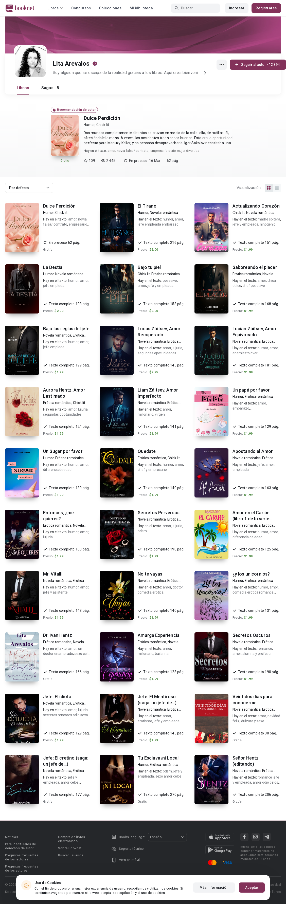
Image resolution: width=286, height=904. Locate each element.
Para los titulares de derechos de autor (20, 846)
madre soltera (269, 219)
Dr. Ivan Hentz (57, 635)
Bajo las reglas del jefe (66, 328)
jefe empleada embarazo (158, 224)
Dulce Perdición (102, 118)
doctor (178, 587)
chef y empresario (152, 470)
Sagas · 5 (50, 87)
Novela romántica (164, 213)
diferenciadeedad (57, 470)
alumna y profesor (257, 654)
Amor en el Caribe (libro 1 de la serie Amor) (251, 518)
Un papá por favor (251, 390)
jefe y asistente (55, 592)
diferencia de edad (247, 537)
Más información (214, 887)
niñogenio (268, 224)
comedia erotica (151, 592)
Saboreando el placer (255, 267)
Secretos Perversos (159, 512)
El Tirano (147, 206)
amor (111, 151)
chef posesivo (254, 286)
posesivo (170, 281)
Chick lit (102, 125)
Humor (89, 125)
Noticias (11, 837)
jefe (261, 465)
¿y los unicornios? (251, 574)
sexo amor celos (168, 776)
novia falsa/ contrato (133, 151)
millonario (145, 414)
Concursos (81, 8)
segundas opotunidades (157, 353)
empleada (241, 470)
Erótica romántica (165, 274)
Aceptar (251, 887)
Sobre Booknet (69, 848)
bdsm (142, 531)
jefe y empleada (245, 224)
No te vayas (150, 574)
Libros (23, 87)
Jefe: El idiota (57, 696)
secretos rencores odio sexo (65, 715)
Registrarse (266, 8)
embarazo (241, 408)
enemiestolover (245, 353)
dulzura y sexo (252, 721)
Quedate (147, 451)
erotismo (145, 721)
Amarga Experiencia (159, 635)
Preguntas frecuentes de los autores (21, 868)
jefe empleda (53, 286)
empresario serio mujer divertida (175, 151)
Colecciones (110, 8)
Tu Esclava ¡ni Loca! (158, 758)
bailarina (162, 654)
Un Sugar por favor (63, 451)
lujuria (177, 348)
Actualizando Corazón (256, 206)
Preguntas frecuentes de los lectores (21, 857)
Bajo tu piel (149, 267)
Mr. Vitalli (52, 574)
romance (265, 649)
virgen (160, 414)
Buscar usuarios (70, 855)
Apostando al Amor (253, 451)
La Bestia (52, 267)
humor (168, 219)
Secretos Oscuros (252, 635)
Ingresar (236, 8)
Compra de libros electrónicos (71, 839)
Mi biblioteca (141, 8)
